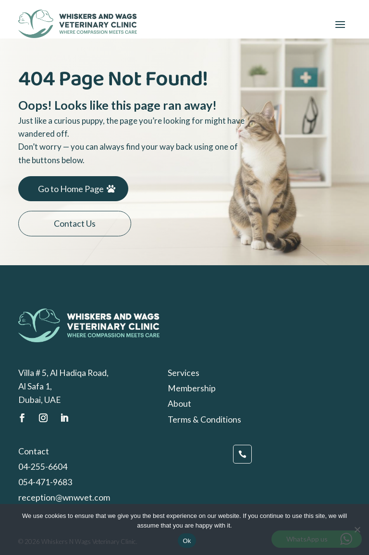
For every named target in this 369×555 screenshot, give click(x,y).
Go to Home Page (71, 188)
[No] (357, 529)
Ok (187, 540)
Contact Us (75, 223)
